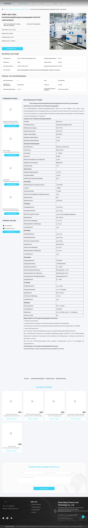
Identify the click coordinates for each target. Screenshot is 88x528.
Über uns (38, 3)
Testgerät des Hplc (50, 378)
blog (59, 3)
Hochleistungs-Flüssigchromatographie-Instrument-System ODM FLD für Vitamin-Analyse (76, 415)
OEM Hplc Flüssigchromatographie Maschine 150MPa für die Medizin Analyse (33, 415)
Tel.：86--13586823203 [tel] (8, 506)
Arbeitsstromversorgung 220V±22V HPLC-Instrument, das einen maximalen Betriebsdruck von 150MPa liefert (11, 210)
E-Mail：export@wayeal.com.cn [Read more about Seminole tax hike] (10, 508)
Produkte (23, 3)
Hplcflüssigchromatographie (37, 378)
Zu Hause (6, 9)
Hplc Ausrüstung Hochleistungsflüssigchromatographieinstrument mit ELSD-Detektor (12, 447)
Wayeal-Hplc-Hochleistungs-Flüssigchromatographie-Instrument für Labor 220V (11, 415)
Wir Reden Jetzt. (12, 48)
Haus (16, 3)
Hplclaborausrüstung (61, 378)
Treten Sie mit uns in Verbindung (48, 4)
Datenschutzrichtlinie (9, 526)
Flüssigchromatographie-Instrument (21, 9)
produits (11, 9)
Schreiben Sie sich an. (82, 518)
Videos (30, 3)
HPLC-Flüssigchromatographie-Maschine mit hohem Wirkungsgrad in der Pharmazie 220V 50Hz (55, 415)
